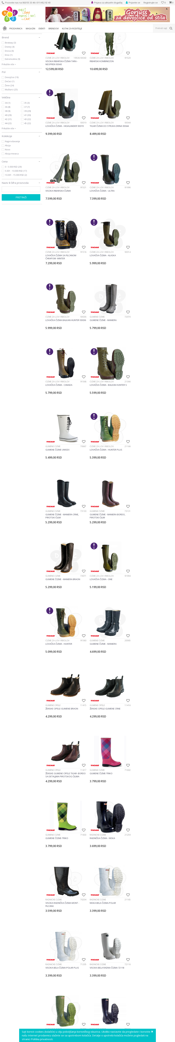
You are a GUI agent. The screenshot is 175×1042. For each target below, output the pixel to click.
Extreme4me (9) (12, 91)
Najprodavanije (12, 174)
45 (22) (27, 156)
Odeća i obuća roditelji (17, 48)
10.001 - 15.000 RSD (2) (16, 207)
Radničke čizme (97, 604)
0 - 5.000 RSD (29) (13, 199)
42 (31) (8, 151)
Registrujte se (151, 2)
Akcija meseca (12, 186)
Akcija (8, 178)
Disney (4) (9, 79)
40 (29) (8, 147)
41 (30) (27, 147)
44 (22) (8, 156)
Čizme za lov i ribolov (57, 90)
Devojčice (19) (11, 110)
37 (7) (27, 139)
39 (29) (27, 143)
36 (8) (7, 139)
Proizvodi (17, 34)
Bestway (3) (10, 75)
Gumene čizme (52, 283)
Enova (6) (9, 83)
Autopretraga (138, 40)
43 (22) (27, 151)
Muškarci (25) (11, 122)
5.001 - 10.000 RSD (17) (16, 203)
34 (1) (7, 135)
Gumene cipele (140, 476)
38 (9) (7, 143)
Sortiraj (154, 40)
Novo (7, 182)
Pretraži (21, 230)
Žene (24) (9, 118)
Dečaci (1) (9, 114)
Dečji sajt (6, 34)
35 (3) (27, 135)
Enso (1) (8, 87)
